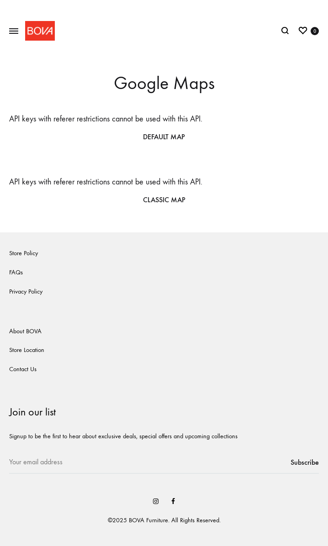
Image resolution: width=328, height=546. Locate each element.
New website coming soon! (164, 8)
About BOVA (25, 331)
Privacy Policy (25, 291)
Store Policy (23, 253)
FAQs (16, 272)
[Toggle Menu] (13, 31)
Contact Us (23, 369)
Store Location (26, 350)
